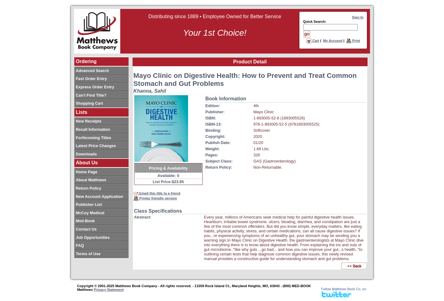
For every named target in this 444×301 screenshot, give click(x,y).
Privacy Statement (109, 289)
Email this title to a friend (157, 193)
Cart (312, 40)
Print (353, 40)
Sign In (358, 17)
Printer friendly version (155, 198)
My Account (333, 40)
